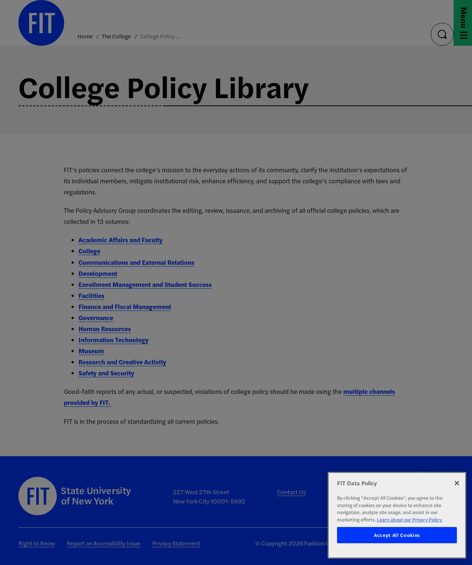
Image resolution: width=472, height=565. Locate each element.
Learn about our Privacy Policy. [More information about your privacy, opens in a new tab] (409, 519)
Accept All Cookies (397, 534)
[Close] (457, 483)
